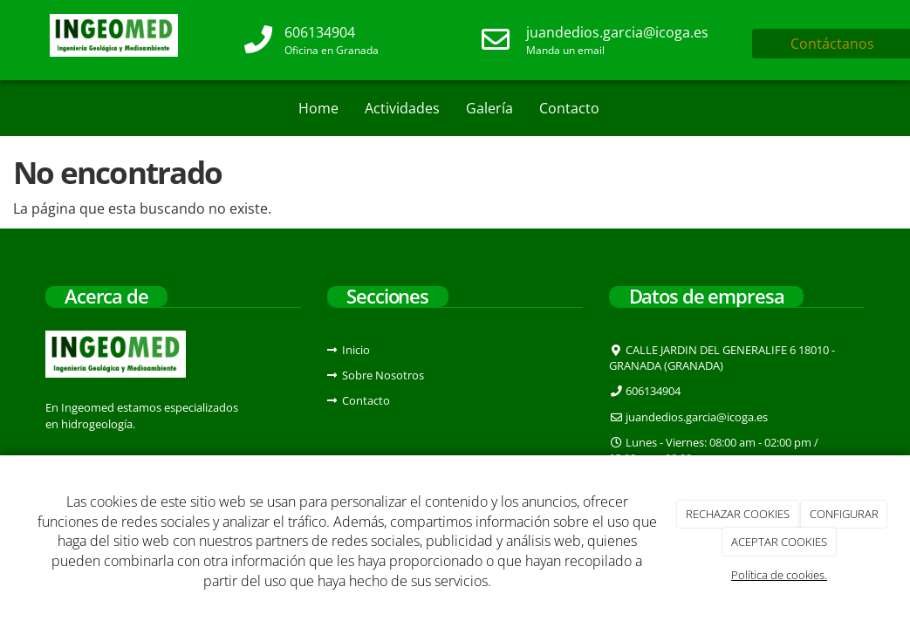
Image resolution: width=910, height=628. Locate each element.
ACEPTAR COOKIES (779, 542)
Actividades (402, 108)
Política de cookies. (779, 575)
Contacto (569, 108)
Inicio (356, 350)
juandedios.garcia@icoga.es (617, 32)
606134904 (319, 32)
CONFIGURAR (844, 514)
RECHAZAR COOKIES (738, 514)
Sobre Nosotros (383, 375)
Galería (489, 108)
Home (318, 108)
